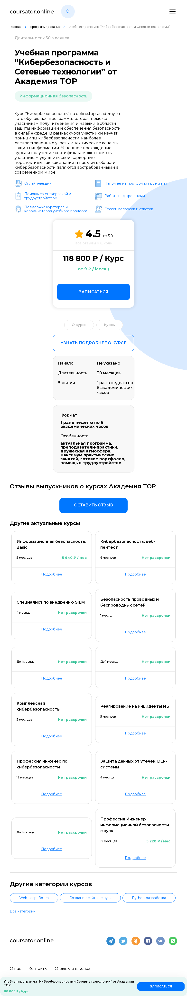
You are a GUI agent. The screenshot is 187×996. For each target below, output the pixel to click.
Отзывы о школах (72, 968)
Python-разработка (149, 898)
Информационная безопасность (53, 96)
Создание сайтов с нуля (90, 898)
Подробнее (51, 574)
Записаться (93, 292)
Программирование (45, 27)
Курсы (109, 325)
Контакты (37, 968)
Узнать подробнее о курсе (93, 343)
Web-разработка (34, 898)
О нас (15, 968)
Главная (16, 27)
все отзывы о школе (93, 243)
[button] (68, 11)
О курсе (79, 325)
